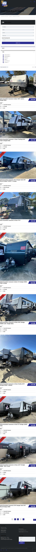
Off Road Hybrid (7, 56)
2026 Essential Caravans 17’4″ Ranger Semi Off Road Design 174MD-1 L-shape (12, 180)
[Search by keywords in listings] (18, 40)
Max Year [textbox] (4, 35)
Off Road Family (7, 54)
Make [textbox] (3, 29)
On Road (6, 62)
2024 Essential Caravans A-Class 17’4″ (10, 220)
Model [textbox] (4, 32)
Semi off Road (7, 60)
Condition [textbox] (4, 26)
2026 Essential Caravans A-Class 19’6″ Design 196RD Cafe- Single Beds (12, 323)
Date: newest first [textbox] (3, 67)
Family (5, 59)
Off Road (6, 57)
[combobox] (18, 27)
